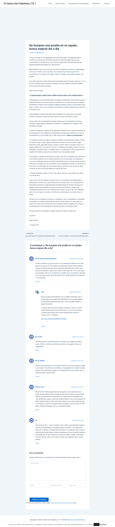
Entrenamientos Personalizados (80, 3)
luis (36, 422)
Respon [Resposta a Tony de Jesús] (38, 411)
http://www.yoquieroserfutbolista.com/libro (55, 319)
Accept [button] (96, 524)
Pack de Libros (62, 3)
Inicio (53, 3)
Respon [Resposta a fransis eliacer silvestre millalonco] (38, 282)
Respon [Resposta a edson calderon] (38, 378)
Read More (103, 524)
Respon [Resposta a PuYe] (44, 327)
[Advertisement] (57, 20)
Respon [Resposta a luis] (38, 445)
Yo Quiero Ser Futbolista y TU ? (20, 3)
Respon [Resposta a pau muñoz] (38, 351)
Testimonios (97, 3)
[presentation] (43, 496)
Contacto (107, 3)
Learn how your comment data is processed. (65, 505)
